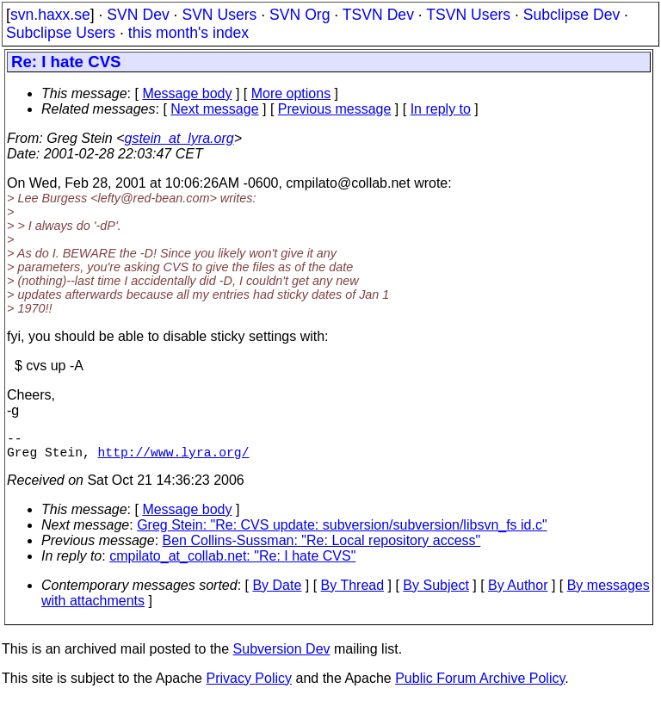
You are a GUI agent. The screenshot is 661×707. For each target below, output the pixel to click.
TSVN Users (468, 14)
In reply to (441, 109)
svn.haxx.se (50, 14)
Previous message (335, 109)
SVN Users (219, 14)
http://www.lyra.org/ (174, 458)
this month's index (188, 32)
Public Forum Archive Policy (480, 685)
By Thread (353, 592)
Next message (214, 109)
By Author (517, 592)
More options (291, 93)
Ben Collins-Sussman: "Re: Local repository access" (322, 547)
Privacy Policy (249, 685)
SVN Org (299, 14)
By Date (276, 592)
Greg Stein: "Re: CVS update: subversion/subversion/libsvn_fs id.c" (342, 531)
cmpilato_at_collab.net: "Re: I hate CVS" (232, 562)
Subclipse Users (60, 32)
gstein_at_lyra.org (179, 138)
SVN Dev (138, 14)
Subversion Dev (281, 655)
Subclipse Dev (571, 14)
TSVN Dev (378, 14)
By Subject (435, 592)
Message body (187, 93)
